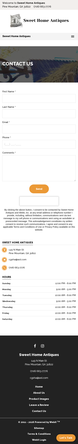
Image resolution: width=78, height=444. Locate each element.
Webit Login (39, 440)
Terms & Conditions (39, 434)
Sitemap (39, 428)
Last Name (8, 107)
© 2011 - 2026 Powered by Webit (39, 422)
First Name (8, 91)
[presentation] (39, 201)
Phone (5, 137)
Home (39, 386)
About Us (39, 392)
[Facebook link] (34, 346)
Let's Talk (66, 437)
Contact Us (39, 411)
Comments (8, 152)
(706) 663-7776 (39, 371)
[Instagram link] (42, 346)
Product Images (39, 398)
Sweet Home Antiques (16, 36)
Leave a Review (39, 405)
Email (5, 122)
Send (39, 189)
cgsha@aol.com (39, 377)
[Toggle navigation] (73, 36)
